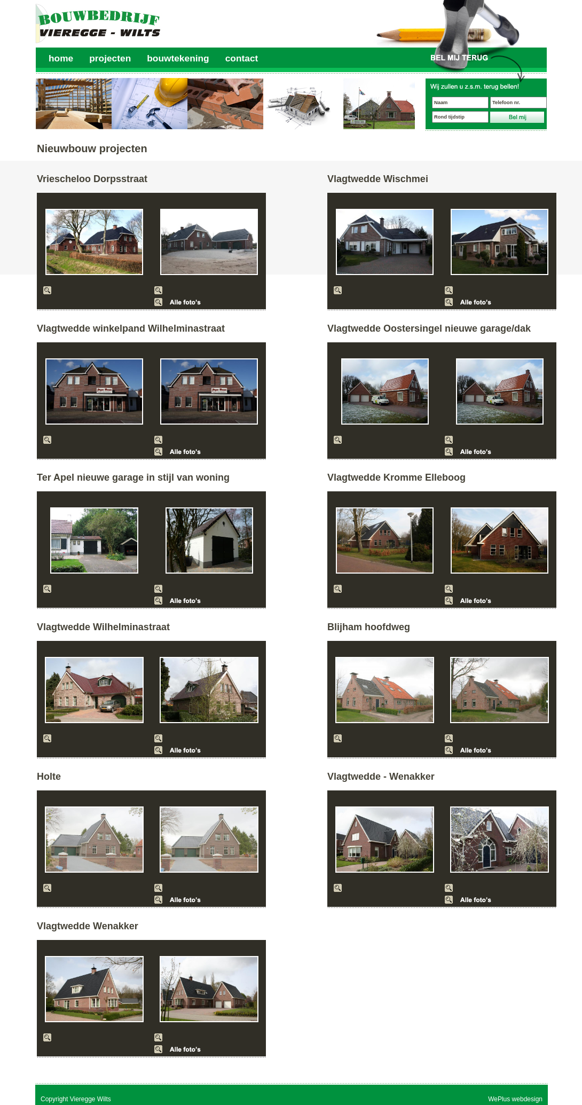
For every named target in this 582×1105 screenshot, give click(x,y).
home (61, 58)
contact (241, 58)
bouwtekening (178, 58)
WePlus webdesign (515, 1099)
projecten (110, 58)
